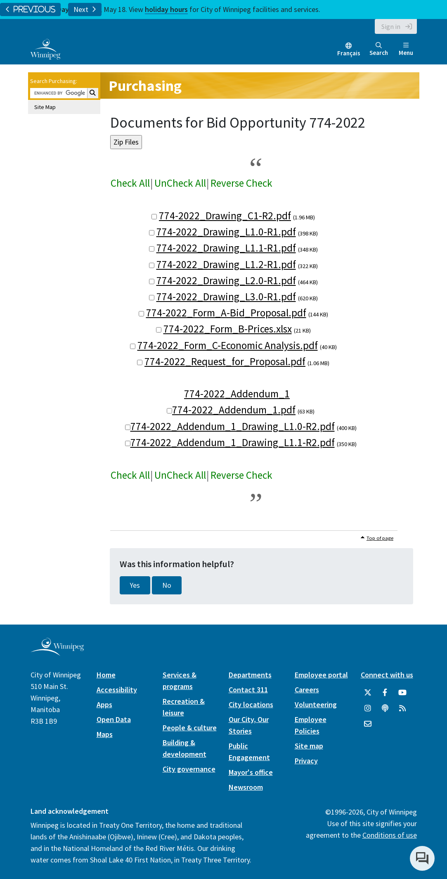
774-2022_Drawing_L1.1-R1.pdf (226, 247)
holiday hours (166, 9)
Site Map (45, 107)
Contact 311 (248, 689)
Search (378, 49)
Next (84, 9)
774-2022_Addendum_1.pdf (234, 409)
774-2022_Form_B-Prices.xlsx (227, 328)
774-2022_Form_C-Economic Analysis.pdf (227, 345)
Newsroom (246, 787)
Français (348, 53)
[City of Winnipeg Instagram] (368, 708)
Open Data (114, 719)
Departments (250, 674)
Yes (135, 585)
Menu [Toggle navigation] (406, 49)
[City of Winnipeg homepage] (57, 653)
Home (106, 674)
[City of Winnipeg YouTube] (402, 693)
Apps (104, 704)
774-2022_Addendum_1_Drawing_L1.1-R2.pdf (232, 442)
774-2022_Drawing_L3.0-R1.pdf (226, 296)
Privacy (306, 760)
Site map (309, 746)
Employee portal (321, 674)
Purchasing (145, 85)
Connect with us (387, 674)
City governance (189, 769)
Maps (105, 734)
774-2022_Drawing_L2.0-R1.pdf (226, 280)
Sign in (390, 26)
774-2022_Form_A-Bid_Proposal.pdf (226, 312)
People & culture (190, 727)
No (166, 585)
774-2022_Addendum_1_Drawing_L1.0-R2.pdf (232, 426)
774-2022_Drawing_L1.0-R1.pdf (226, 231)
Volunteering (316, 704)
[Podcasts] (385, 708)
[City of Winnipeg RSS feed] (402, 708)
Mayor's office (251, 772)
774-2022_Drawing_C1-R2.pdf (225, 215)
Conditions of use (389, 835)
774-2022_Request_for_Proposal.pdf (224, 361)
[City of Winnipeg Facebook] (385, 693)
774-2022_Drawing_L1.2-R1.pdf (226, 264)
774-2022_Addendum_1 (237, 393)
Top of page (380, 538)
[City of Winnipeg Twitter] (368, 693)
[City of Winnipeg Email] (368, 724)
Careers (307, 689)
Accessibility (117, 689)
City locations (251, 704)
